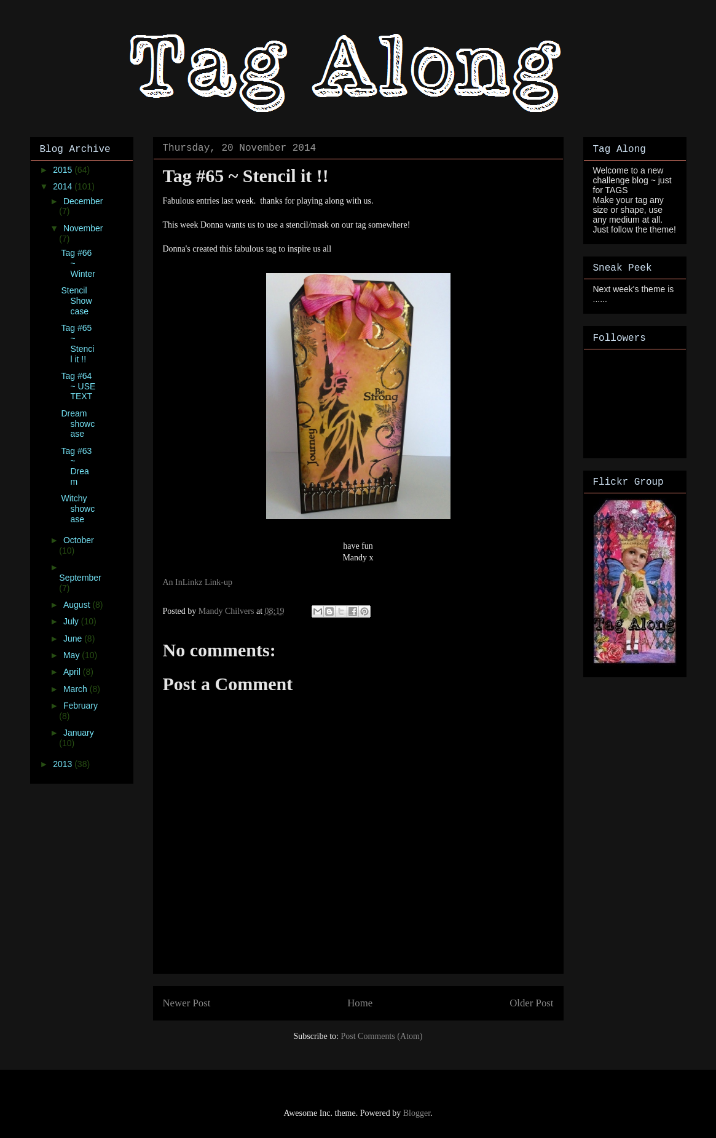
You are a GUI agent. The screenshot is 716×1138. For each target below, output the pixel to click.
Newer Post (187, 1003)
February (80, 705)
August (77, 605)
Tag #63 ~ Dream (76, 466)
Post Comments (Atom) (381, 1036)
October (78, 540)
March (76, 689)
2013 (63, 764)
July (72, 621)
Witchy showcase (78, 508)
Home (359, 1003)
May (72, 655)
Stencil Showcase (76, 300)
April (73, 672)
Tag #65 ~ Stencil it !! (77, 343)
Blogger (416, 1113)
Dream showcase (78, 423)
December (83, 201)
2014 (63, 186)
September (80, 578)
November (83, 228)
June (73, 638)
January (78, 733)
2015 (63, 170)
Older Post (531, 1003)
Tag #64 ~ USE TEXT (78, 386)
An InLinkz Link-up (198, 582)
